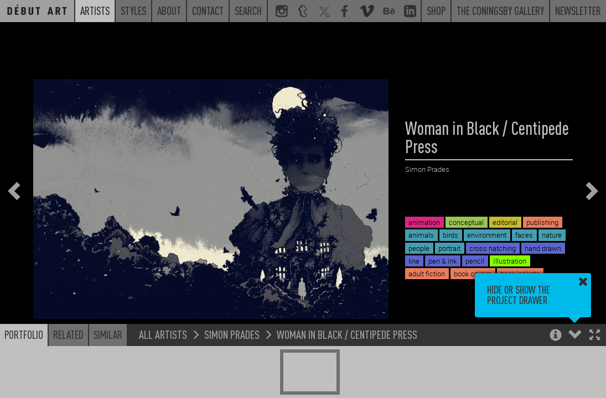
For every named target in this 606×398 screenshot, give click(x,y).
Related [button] (68, 334)
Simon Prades (232, 334)
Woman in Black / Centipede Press (347, 334)
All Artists (163, 334)
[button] (594, 336)
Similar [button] (108, 334)
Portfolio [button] (23, 334)
